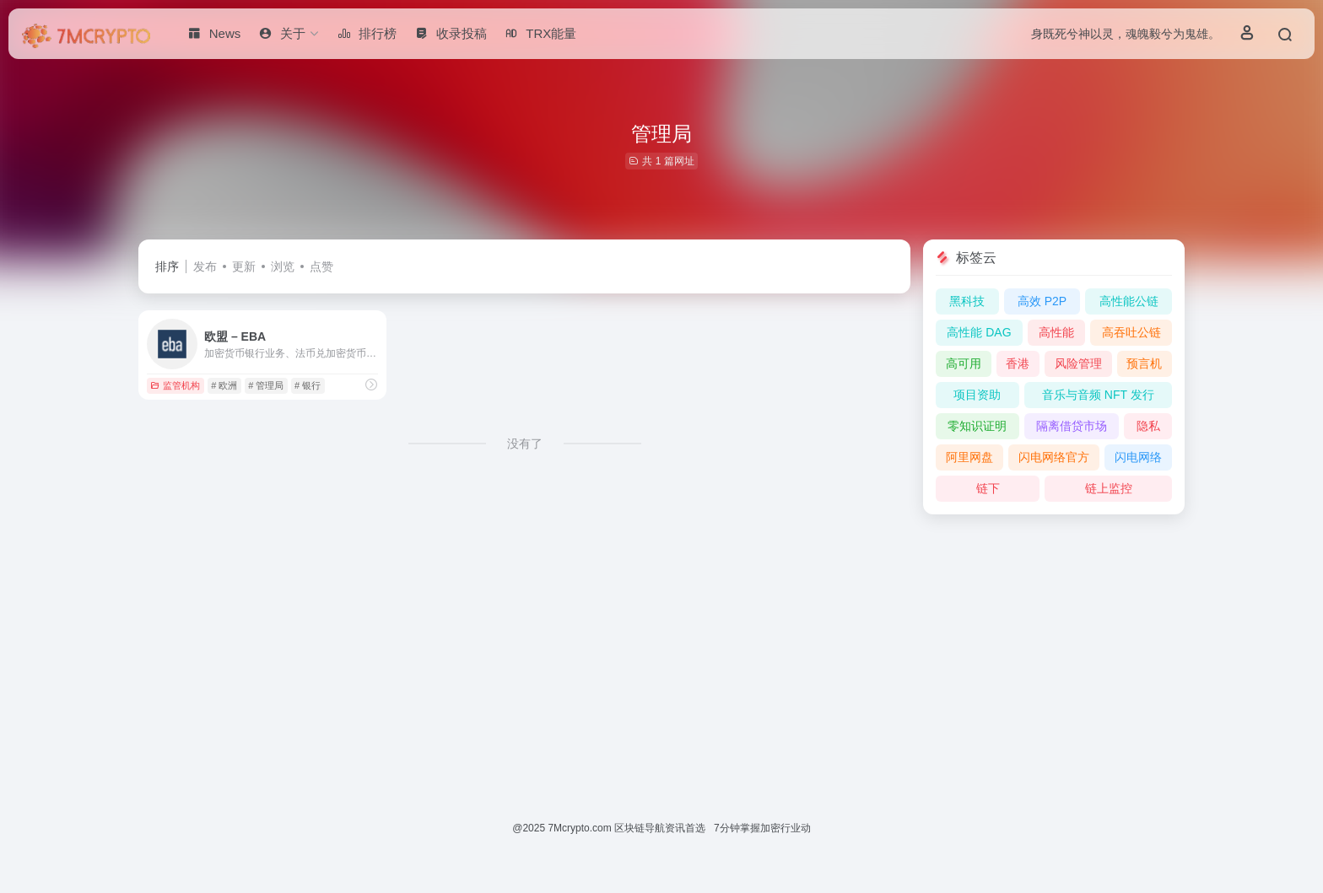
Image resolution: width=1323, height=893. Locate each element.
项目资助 (977, 394)
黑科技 (967, 301)
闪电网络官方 (1053, 457)
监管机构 (175, 385)
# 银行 (307, 385)
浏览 (282, 266)
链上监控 (1108, 488)
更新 (244, 266)
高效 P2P (1042, 301)
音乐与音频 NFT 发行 (1098, 394)
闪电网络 (1138, 457)
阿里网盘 (969, 457)
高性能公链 (1128, 301)
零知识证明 (977, 426)
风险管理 (1078, 363)
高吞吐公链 (1131, 332)
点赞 (321, 266)
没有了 (525, 443)
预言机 (1144, 363)
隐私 (1148, 426)
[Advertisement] (661, 647)
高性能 (1056, 332)
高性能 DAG (979, 332)
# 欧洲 (224, 385)
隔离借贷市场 (1071, 426)
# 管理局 (266, 385)
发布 (205, 266)
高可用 (963, 363)
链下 (988, 488)
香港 (1017, 363)
